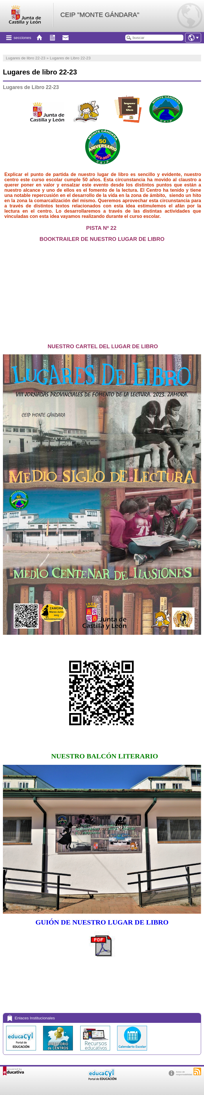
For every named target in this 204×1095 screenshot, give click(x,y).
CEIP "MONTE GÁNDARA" (99, 14)
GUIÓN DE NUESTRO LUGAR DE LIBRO (102, 922)
